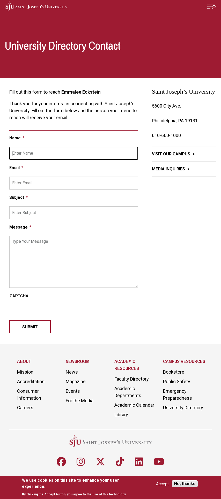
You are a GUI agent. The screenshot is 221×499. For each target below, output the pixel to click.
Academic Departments (127, 392)
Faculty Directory (131, 379)
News (72, 372)
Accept (162, 483)
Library (121, 414)
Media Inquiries (169, 169)
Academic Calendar (134, 405)
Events (73, 391)
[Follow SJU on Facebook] (61, 462)
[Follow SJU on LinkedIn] (139, 462)
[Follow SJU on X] (100, 462)
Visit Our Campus (171, 154)
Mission (25, 372)
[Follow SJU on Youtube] (159, 462)
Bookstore (173, 372)
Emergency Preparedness (177, 394)
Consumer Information (29, 394)
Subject (17, 197)
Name (15, 137)
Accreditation (31, 381)
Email (15, 167)
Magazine (76, 381)
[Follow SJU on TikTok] (120, 462)
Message (19, 227)
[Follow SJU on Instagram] (80, 462)
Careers (25, 407)
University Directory (183, 407)
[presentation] (48, 310)
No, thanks (184, 483)
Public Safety (176, 381)
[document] (75, 487)
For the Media (79, 400)
